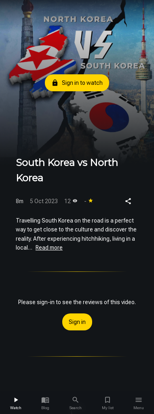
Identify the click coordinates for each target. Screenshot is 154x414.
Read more (49, 247)
